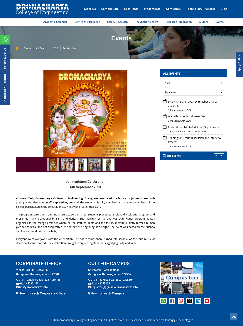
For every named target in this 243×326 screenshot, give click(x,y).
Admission (174, 9)
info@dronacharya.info (33, 287)
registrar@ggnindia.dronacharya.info (114, 287)
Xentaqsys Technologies (178, 320)
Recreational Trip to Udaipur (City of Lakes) (194, 127)
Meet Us (91, 9)
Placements (153, 9)
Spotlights (132, 9)
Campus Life (111, 9)
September (69, 48)
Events (219, 22)
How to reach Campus (106, 293)
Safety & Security (117, 22)
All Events (42, 48)
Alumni (203, 22)
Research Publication (179, 22)
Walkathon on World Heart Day (186, 116)
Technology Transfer (202, 9)
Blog (224, 9)
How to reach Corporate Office (40, 293)
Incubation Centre (147, 22)
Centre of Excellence (87, 22)
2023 (55, 48)
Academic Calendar (55, 22)
